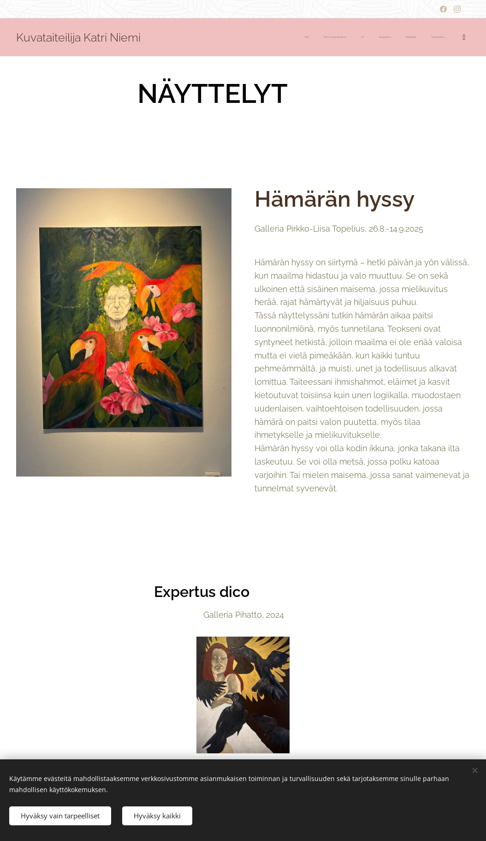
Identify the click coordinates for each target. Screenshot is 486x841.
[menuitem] (384, 37)
